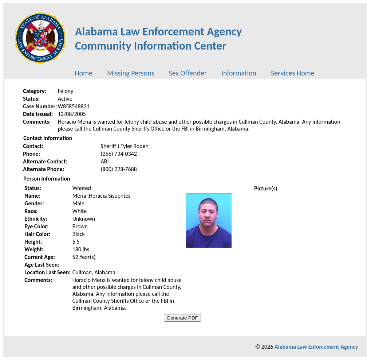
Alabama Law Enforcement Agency (316, 346)
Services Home (293, 73)
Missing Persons (130, 73)
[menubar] (194, 72)
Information (238, 73)
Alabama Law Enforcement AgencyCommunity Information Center (158, 38)
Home (83, 73)
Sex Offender (188, 73)
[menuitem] (83, 72)
